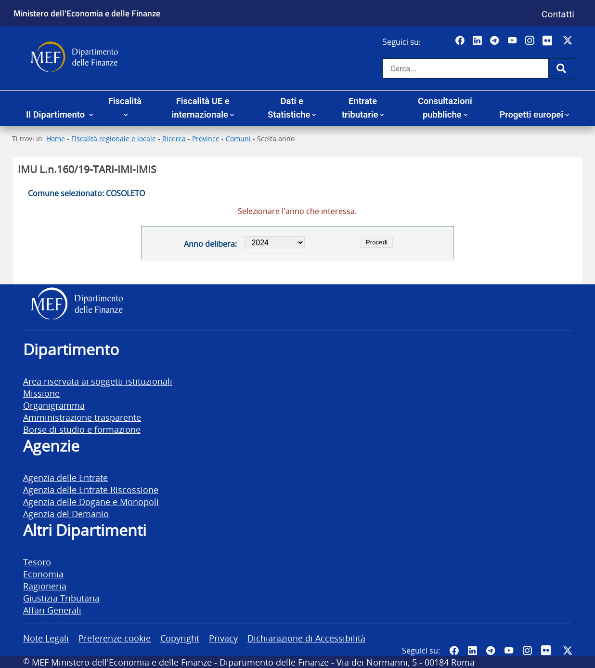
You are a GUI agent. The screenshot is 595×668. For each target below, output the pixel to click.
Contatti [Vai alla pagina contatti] (558, 14)
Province (206, 138)
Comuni (238, 138)
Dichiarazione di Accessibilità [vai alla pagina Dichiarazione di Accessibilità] (306, 638)
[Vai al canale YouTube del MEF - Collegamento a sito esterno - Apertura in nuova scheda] (513, 41)
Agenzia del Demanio (66, 514)
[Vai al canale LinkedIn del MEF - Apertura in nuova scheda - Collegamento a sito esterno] (478, 41)
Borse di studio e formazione (82, 429)
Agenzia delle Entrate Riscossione (90, 489)
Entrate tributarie (360, 108)
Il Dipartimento (56, 114)
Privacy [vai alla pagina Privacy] (223, 638)
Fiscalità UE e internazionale (201, 108)
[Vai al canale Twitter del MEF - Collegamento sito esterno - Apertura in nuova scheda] (568, 41)
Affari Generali (52, 610)
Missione (41, 393)
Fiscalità (125, 101)
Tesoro (37, 562)
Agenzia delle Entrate (65, 477)
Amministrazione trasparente (82, 417)
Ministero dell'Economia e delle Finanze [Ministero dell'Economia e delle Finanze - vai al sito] (86, 13)
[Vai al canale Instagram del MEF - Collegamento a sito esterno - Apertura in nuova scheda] (530, 41)
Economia (43, 574)
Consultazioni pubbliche (445, 108)
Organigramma (54, 405)
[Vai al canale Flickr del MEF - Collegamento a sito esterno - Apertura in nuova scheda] (550, 41)
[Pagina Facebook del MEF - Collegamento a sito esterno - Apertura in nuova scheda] (460, 41)
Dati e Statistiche (289, 108)
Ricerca (174, 138)
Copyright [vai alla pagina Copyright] (179, 638)
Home (55, 138)
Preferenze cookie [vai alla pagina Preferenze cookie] (114, 638)
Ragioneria (44, 586)
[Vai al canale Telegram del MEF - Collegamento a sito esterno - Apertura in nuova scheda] (495, 41)
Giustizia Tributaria (61, 598)
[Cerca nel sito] (465, 68)
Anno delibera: (210, 244)
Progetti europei (531, 114)
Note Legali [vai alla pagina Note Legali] (46, 638)
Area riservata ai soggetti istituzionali (97, 381)
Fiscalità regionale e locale (113, 138)
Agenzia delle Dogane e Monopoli (91, 501)
